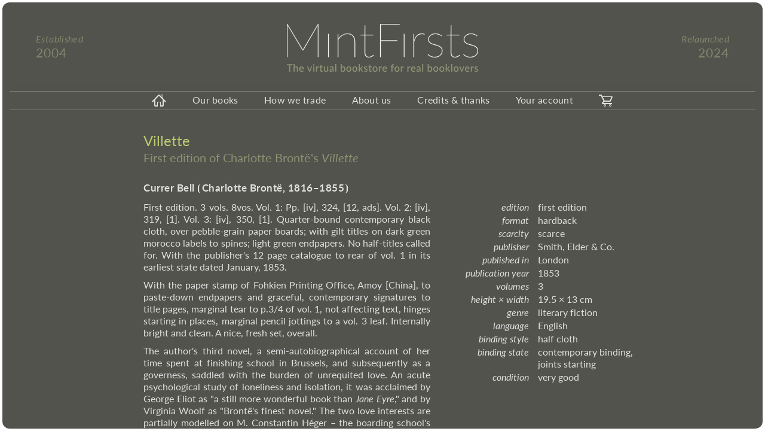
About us (371, 99)
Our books (215, 99)
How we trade (295, 99)
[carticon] (606, 100)
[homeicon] (159, 100)
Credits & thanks (453, 99)
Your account (544, 99)
